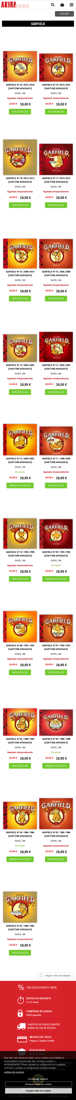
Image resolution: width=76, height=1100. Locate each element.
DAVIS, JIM (20, 93)
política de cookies (14, 1072)
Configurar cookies (38, 1079)
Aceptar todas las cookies (38, 1091)
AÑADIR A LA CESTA (20, 485)
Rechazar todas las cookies (38, 1084)
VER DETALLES (20, 111)
